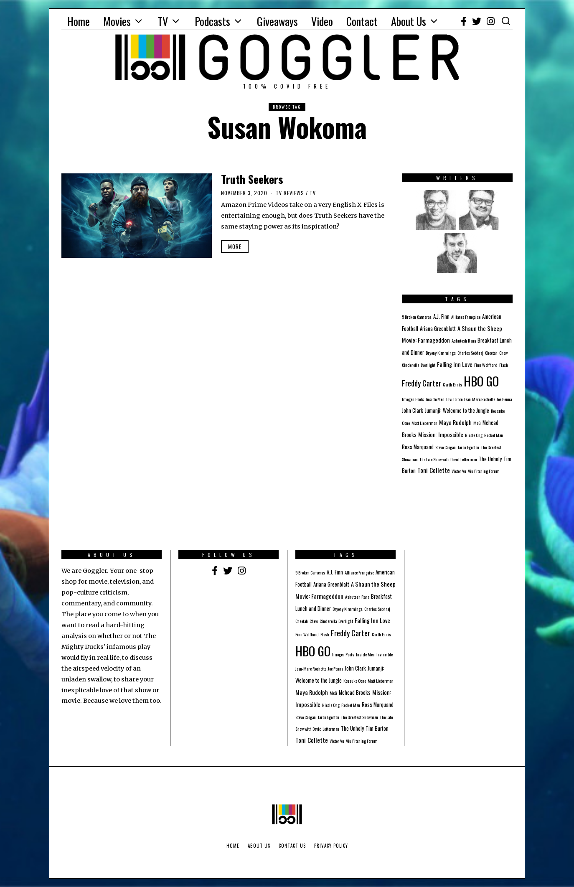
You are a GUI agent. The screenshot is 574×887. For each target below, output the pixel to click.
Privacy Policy (331, 845)
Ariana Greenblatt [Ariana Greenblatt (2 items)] (438, 329)
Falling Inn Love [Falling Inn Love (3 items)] (454, 364)
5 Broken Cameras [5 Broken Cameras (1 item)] (417, 316)
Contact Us (292, 845)
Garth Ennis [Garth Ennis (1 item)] (452, 384)
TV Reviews (290, 192)
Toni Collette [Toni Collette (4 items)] (433, 470)
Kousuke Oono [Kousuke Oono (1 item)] (354, 680)
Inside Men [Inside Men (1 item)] (435, 399)
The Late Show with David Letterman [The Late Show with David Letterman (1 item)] (448, 459)
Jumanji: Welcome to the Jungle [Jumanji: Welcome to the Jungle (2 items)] (457, 410)
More (234, 246)
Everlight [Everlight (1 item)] (428, 364)
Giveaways (277, 21)
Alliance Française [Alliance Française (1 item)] (465, 316)
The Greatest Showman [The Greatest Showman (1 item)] (359, 717)
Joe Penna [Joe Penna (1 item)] (504, 399)
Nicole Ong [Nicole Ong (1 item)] (474, 435)
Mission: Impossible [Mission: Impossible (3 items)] (440, 434)
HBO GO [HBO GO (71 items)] (481, 381)
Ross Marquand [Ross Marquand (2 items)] (418, 447)
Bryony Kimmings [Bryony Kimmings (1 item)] (441, 352)
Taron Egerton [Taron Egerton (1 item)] (468, 447)
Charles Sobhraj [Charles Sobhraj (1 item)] (470, 352)
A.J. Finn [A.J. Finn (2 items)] (441, 316)
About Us (408, 21)
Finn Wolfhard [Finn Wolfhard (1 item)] (486, 364)
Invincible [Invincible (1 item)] (454, 399)
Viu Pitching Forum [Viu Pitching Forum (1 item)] (484, 471)
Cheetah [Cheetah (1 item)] (491, 352)
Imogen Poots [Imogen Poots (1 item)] (413, 399)
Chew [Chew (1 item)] (503, 352)
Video (322, 21)
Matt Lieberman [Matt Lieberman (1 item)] (424, 422)
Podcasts (212, 21)
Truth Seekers (252, 179)
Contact (362, 21)
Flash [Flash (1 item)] (503, 364)
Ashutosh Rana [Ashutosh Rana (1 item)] (464, 340)
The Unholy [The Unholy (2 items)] (490, 459)
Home (78, 21)
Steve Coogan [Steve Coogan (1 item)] (445, 447)
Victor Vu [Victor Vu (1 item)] (459, 471)
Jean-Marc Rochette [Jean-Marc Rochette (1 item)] (479, 399)
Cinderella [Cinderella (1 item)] (410, 364)
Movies (117, 21)
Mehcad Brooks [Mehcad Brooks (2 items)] (355, 692)
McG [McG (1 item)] (477, 422)
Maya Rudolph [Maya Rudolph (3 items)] (455, 422)
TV (162, 21)
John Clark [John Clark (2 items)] (412, 410)
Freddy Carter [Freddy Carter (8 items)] (421, 383)
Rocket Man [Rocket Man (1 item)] (493, 435)
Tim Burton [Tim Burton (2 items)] (377, 728)
